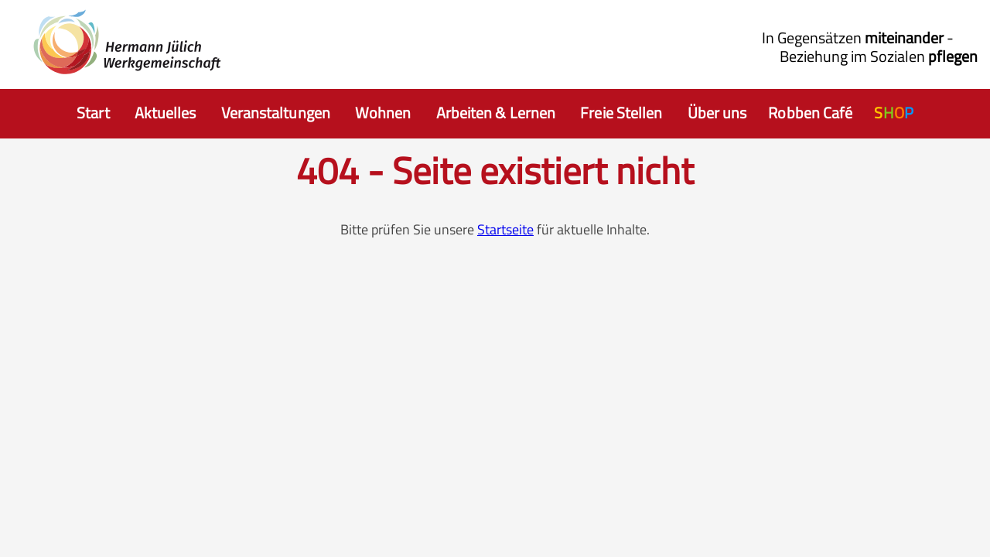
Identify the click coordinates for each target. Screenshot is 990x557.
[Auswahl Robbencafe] (810, 113)
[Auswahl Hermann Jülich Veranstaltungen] (276, 113)
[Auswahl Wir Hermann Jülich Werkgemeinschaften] (717, 113)
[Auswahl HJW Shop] (893, 113)
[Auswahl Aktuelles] (165, 113)
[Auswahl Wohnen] (383, 113)
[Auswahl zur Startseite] (93, 113)
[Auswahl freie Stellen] (621, 113)
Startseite (505, 229)
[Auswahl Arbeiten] (496, 113)
